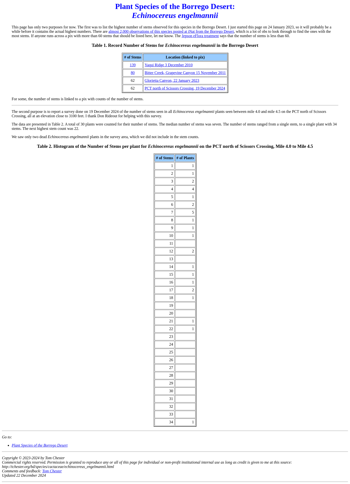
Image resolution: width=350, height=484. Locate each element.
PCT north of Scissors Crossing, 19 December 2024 (185, 88)
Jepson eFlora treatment (200, 36)
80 (133, 73)
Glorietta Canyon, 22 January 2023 (172, 80)
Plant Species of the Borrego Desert (40, 445)
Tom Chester (52, 471)
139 (133, 65)
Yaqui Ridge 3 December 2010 (168, 65)
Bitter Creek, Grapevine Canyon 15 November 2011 (185, 73)
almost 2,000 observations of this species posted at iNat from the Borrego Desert (171, 31)
